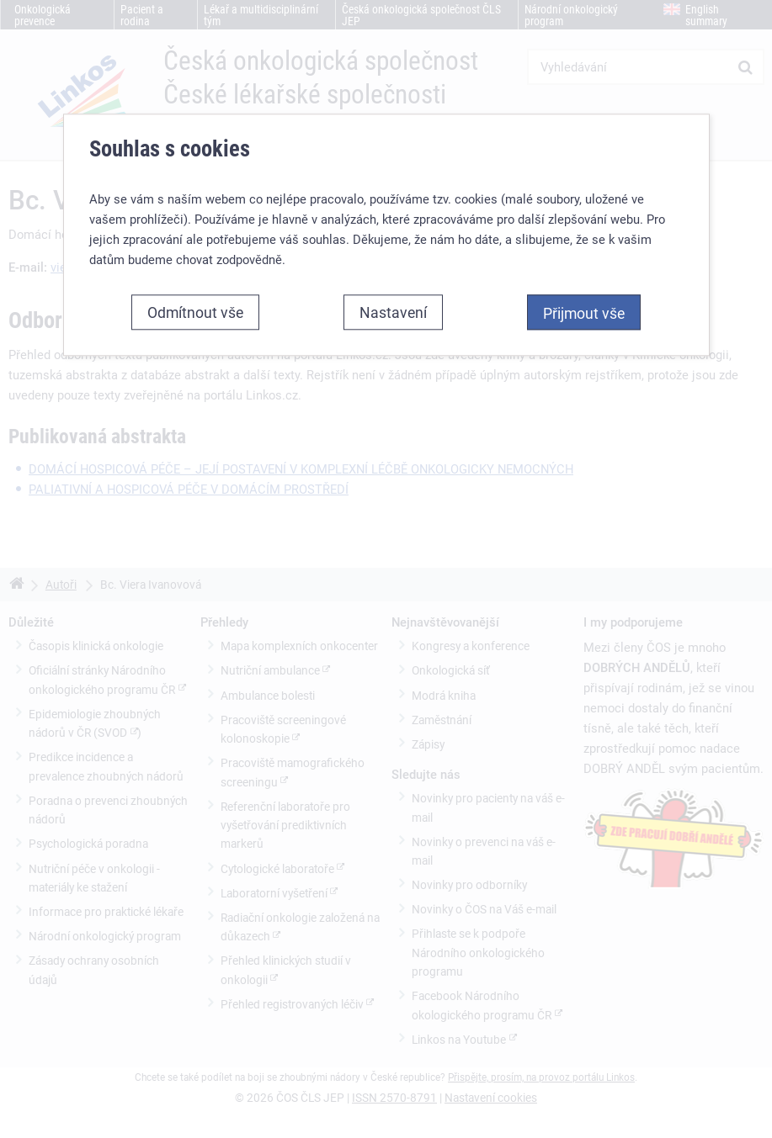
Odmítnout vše (195, 312)
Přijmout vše (584, 313)
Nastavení (393, 312)
